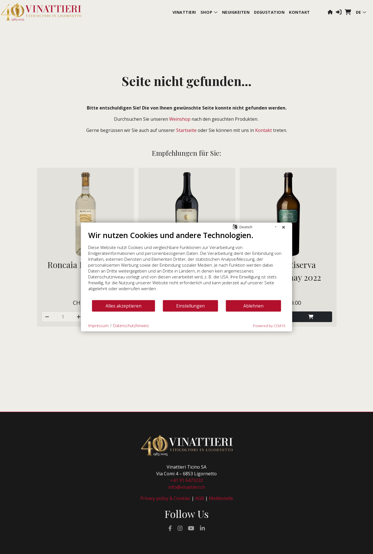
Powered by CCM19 (269, 325)
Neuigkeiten (236, 12)
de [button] (361, 12)
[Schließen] (283, 227)
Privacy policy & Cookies (165, 498)
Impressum (98, 325)
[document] (186, 265)
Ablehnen (253, 305)
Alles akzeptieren (123, 305)
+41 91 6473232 (186, 480)
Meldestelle (221, 498)
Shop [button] (209, 12)
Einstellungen (190, 305)
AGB (199, 498)
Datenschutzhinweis (131, 325)
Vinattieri (184, 12)
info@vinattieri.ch (186, 487)
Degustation (269, 12)
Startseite (186, 130)
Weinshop (179, 119)
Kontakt (299, 12)
